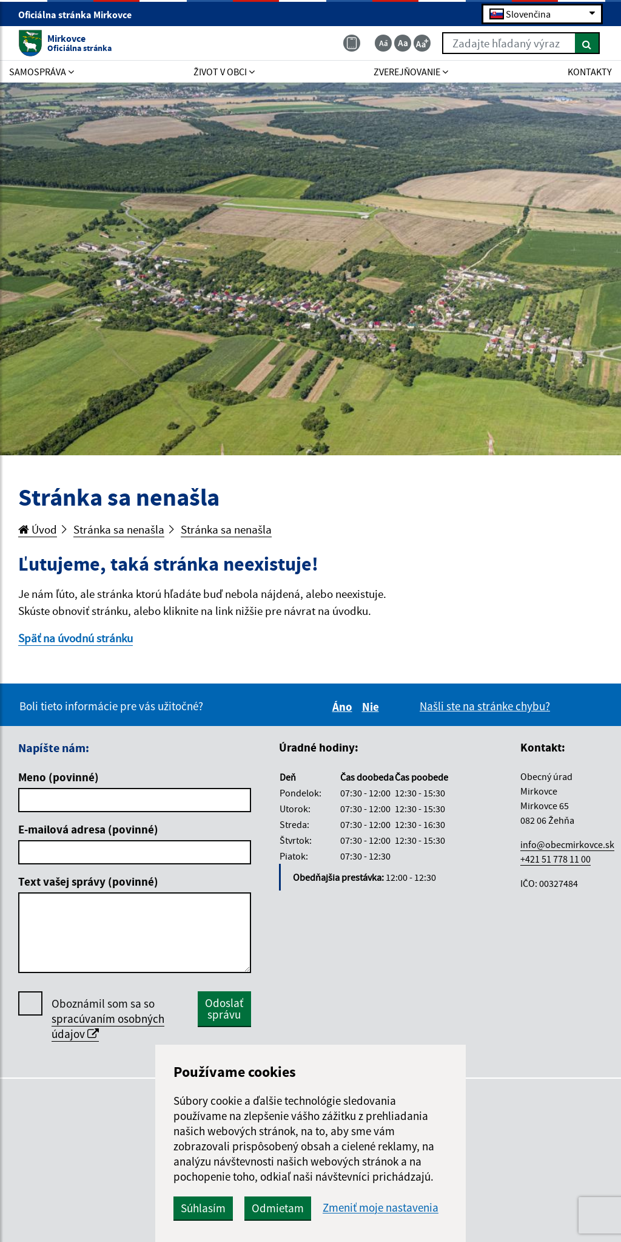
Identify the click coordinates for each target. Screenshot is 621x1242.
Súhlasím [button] (203, 1208)
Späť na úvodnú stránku (75, 638)
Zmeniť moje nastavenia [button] (380, 1207)
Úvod (37, 529)
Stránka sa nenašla (118, 529)
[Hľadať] (587, 43)
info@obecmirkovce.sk (567, 844)
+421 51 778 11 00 (555, 859)
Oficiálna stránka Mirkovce (80, 14)
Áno (344, 706)
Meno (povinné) (58, 777)
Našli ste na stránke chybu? (485, 706)
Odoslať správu (224, 1009)
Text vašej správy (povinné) (88, 881)
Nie (372, 706)
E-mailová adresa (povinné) (88, 829)
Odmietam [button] (278, 1208)
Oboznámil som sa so (108, 1019)
